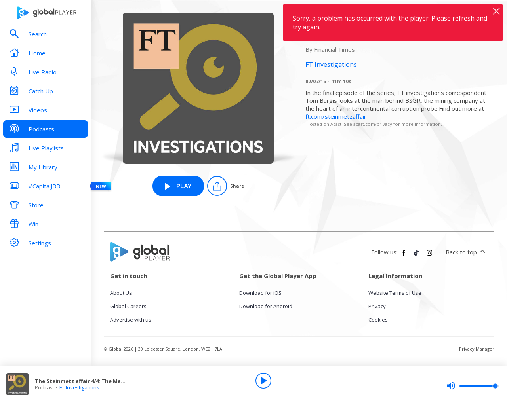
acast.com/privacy (372, 124)
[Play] (263, 381)
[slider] (473, 385)
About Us (121, 292)
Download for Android (265, 306)
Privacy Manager (476, 348)
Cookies (378, 319)
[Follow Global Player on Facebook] (404, 256)
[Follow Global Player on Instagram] (429, 256)
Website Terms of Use (394, 292)
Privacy (377, 306)
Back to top (467, 252)
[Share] (225, 186)
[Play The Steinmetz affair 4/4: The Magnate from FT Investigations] (178, 186)
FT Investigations (79, 387)
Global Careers (128, 306)
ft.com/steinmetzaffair (335, 116)
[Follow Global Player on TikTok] (416, 256)
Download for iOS (260, 292)
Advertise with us (130, 319)
